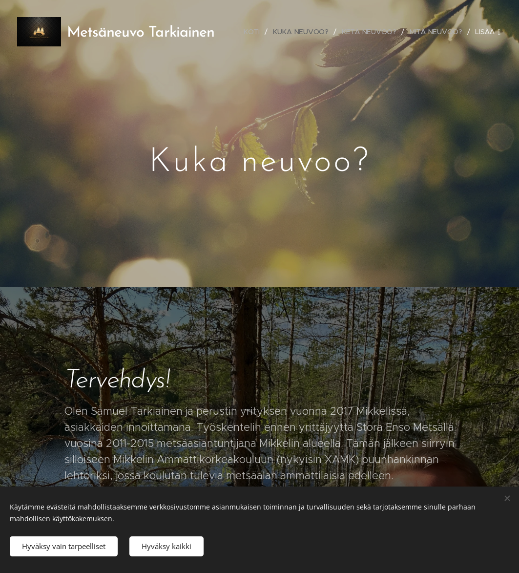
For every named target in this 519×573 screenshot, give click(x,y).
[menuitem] (256, 32)
